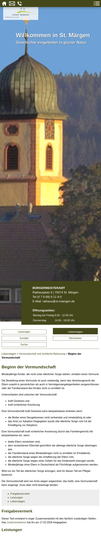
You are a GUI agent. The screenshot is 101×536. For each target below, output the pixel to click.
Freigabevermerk (20, 493)
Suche (24, 344)
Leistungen (24, 331)
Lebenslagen (75, 331)
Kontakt (24, 338)
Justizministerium (16, 522)
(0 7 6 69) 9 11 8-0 (49, 296)
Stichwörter (75, 338)
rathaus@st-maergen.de (59, 301)
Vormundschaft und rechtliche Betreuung (42, 353)
